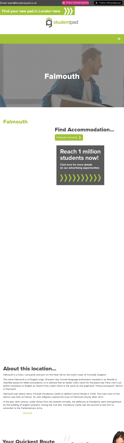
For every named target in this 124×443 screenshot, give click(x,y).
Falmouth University (66, 137)
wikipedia (27, 413)
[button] (119, 39)
